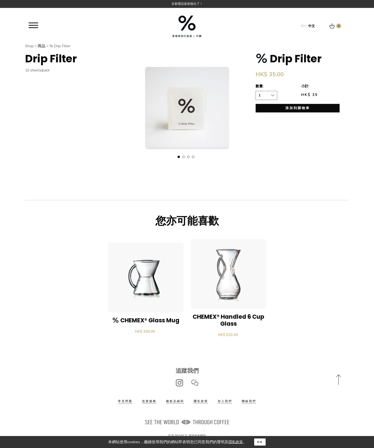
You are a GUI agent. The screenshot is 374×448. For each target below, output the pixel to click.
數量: (260, 86)
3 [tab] (188, 157)
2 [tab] (183, 157)
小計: (305, 86)
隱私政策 (201, 402)
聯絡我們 (249, 402)
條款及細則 (175, 402)
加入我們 (225, 402)
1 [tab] (179, 157)
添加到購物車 (297, 108)
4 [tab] (193, 157)
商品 (42, 46)
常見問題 (125, 402)
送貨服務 (149, 402)
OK (260, 442)
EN (303, 26)
